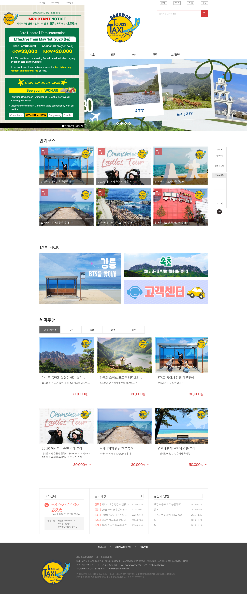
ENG (177, 3)
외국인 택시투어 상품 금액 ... (112, 520)
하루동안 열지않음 (72, 126)
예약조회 (219, 156)
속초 (92, 54)
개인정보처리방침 (123, 547)
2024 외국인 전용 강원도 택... (112, 525)
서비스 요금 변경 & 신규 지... (112, 504)
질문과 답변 (219, 166)
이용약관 (144, 547)
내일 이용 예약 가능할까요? (168, 504)
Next (167, 95)
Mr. (156, 520)
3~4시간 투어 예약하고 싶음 (168, 514)
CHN (190, 3)
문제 (156, 509)
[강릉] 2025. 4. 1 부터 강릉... (112, 515)
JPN (204, 3)
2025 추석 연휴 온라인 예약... (112, 509)
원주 (155, 54)
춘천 (134, 54)
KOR (163, 3)
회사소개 (102, 547)
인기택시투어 (50, 329)
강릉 (113, 54)
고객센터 (176, 54)
